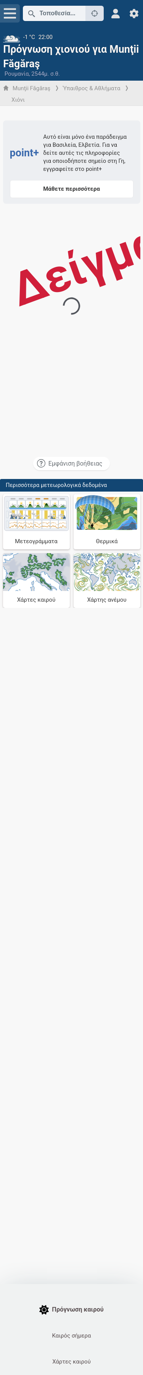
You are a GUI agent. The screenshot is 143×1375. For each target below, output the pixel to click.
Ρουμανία (17, 73)
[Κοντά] (94, 13)
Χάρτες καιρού (71, 1361)
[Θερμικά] (107, 521)
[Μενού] (10, 13)
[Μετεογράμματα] (36, 521)
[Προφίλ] (116, 13)
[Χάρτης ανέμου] (107, 580)
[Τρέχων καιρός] (71, 37)
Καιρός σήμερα (71, 1335)
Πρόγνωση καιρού (71, 1310)
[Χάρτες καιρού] (36, 580)
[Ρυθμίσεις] (134, 13)
